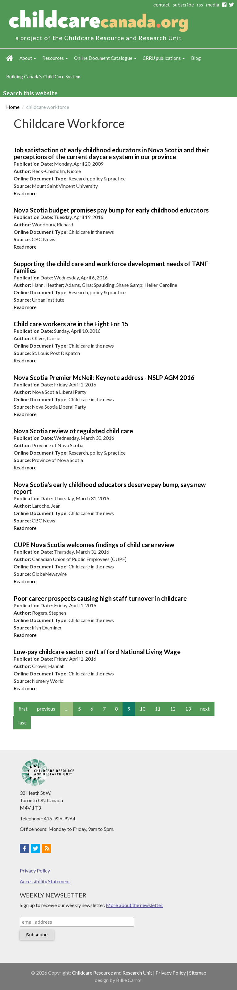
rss (200, 4)
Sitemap (197, 973)
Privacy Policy (35, 870)
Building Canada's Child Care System (43, 76)
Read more (25, 193)
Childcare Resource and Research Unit (112, 973)
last (22, 722)
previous (46, 709)
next (205, 709)
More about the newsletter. (134, 905)
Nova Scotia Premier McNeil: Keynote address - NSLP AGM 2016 (104, 377)
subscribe (183, 4)
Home (9, 58)
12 (173, 709)
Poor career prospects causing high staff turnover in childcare (100, 598)
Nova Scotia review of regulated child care (73, 431)
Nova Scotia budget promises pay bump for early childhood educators (111, 210)
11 (157, 709)
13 (188, 709)
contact (161, 4)
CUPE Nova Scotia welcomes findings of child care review (94, 544)
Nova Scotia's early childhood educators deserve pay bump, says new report (110, 488)
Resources (55, 58)
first (23, 709)
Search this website (30, 93)
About (27, 58)
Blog (196, 58)
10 (142, 709)
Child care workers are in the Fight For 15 (71, 324)
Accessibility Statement (45, 881)
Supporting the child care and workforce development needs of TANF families (111, 267)
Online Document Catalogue (105, 58)
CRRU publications (164, 58)
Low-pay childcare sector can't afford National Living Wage (97, 651)
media (212, 4)
